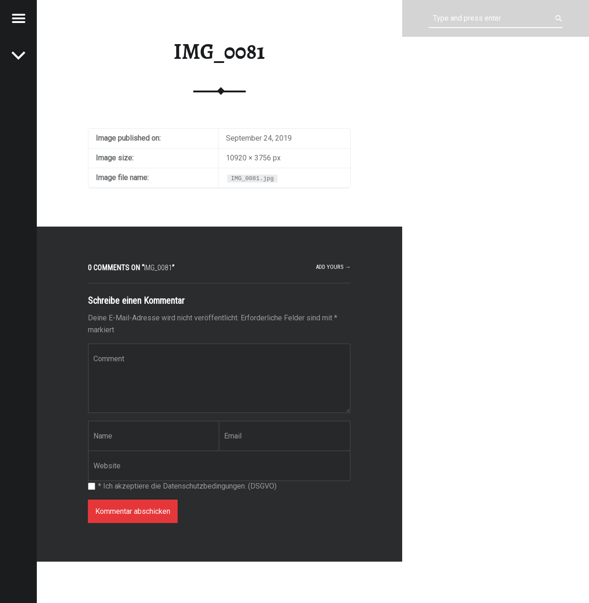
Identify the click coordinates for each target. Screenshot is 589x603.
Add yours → (333, 266)
